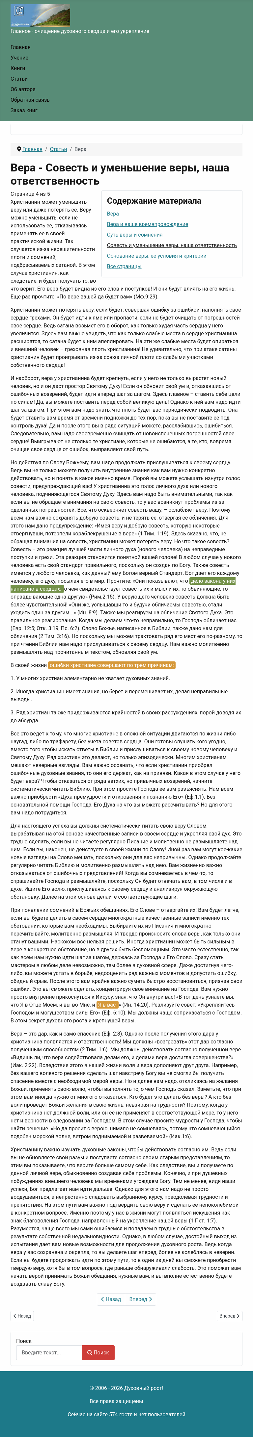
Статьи (19, 79)
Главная (21, 47)
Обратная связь (30, 100)
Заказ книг (24, 110)
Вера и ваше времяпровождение (147, 224)
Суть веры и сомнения (135, 235)
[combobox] (49, 1352)
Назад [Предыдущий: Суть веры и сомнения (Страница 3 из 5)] (111, 1299)
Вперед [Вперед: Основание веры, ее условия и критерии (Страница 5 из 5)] (140, 1299)
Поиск (24, 1341)
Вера (113, 214)
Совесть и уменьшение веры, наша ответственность (172, 245)
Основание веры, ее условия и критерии (157, 256)
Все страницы (124, 266)
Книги (18, 68)
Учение (19, 58)
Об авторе (23, 89)
